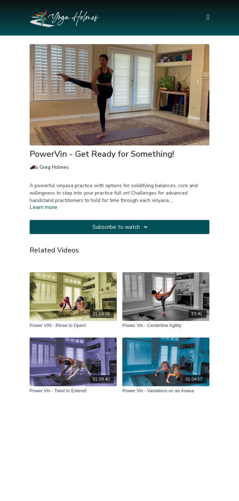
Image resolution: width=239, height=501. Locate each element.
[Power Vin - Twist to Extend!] (73, 390)
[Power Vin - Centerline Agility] (165, 325)
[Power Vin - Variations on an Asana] (165, 390)
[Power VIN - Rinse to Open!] (73, 325)
